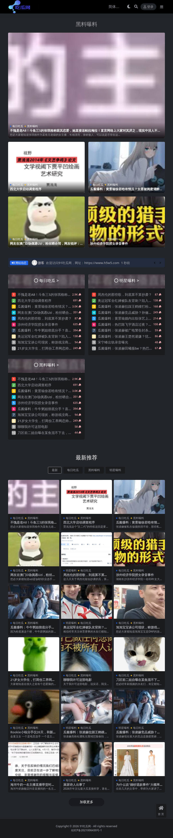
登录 (148, 7)
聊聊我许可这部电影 (33, 426)
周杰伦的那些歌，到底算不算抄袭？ (45, 318)
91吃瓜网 (85, 826)
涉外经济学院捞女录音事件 (109, 243)
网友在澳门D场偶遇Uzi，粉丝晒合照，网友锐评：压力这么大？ (45, 245)
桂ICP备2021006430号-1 (86, 830)
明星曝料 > (129, 280)
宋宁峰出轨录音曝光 (113, 342)
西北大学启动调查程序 (25, 189)
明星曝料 (115, 470)
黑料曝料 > (49, 365)
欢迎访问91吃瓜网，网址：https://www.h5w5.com (82, 263)
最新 (55, 470)
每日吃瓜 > (49, 280)
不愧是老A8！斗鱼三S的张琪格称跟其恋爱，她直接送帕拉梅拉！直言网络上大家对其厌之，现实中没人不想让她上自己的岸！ (85, 132)
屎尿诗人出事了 (74, 784)
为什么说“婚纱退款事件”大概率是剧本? (138, 786)
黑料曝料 (86, 24)
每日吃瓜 (17, 126)
